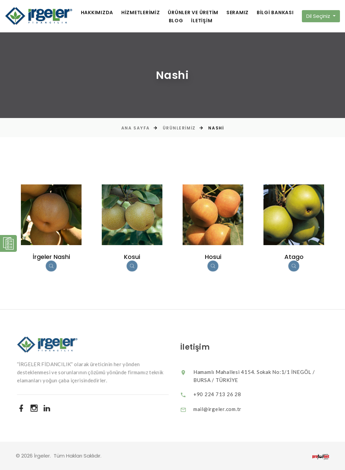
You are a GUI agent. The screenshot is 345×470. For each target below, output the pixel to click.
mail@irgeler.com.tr (223, 409)
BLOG (176, 21)
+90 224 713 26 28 (223, 394)
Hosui (213, 257)
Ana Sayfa (135, 128)
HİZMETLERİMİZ (140, 13)
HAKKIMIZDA (97, 13)
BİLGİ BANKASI (275, 13)
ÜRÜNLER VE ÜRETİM (193, 13)
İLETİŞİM (201, 21)
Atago (294, 257)
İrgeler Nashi (51, 257)
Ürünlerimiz (179, 128)
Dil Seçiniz (319, 16)
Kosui (132, 257)
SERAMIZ (237, 13)
